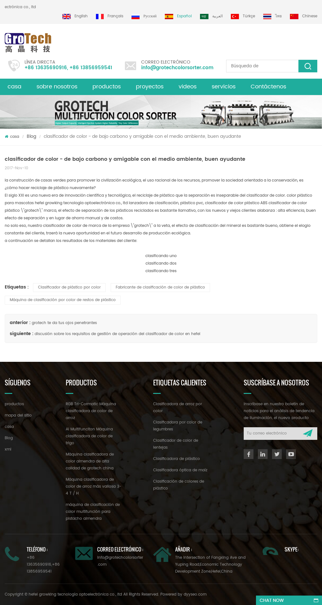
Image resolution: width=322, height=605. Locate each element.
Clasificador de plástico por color (69, 287)
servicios (224, 86)
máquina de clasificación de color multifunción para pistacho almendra (93, 512)
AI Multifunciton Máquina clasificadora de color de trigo (89, 436)
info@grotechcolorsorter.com (177, 68)
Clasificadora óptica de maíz (180, 470)
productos (106, 86)
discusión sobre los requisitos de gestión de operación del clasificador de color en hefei (117, 334)
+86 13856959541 (90, 68)
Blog (31, 136)
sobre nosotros (56, 86)
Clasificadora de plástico (176, 459)
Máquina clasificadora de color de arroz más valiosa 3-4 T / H (93, 486)
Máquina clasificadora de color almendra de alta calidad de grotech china (90, 461)
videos (188, 86)
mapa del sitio (18, 415)
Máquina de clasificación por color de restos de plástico (63, 300)
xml (8, 449)
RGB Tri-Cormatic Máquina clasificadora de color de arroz (91, 411)
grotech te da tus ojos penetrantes (64, 323)
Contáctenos (268, 86)
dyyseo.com (195, 594)
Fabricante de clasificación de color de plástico (160, 287)
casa (14, 86)
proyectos (150, 86)
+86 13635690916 (46, 68)
